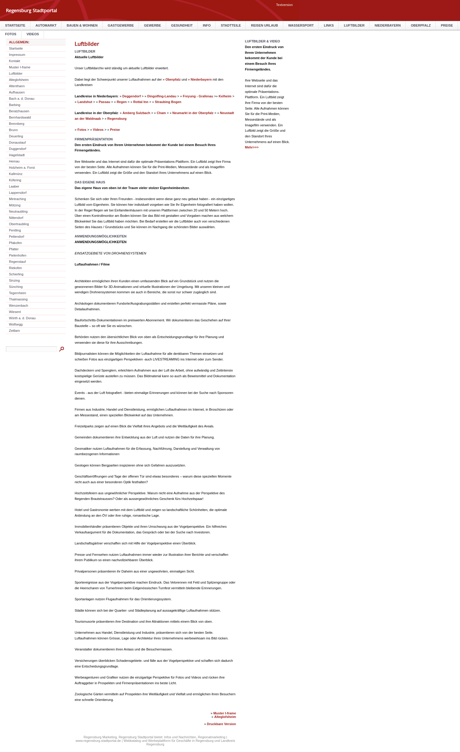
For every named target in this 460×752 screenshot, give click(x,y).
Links (329, 25)
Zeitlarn (14, 330)
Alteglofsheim (19, 80)
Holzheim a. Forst (22, 167)
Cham (161, 113)
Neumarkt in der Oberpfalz (193, 113)
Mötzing (15, 205)
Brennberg (16, 123)
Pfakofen (15, 243)
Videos (98, 129)
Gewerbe (152, 25)
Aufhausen (17, 92)
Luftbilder (354, 25)
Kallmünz (15, 174)
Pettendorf (16, 236)
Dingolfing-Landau (161, 96)
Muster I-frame (19, 67)
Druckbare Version (221, 724)
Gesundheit (182, 25)
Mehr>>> (252, 147)
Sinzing (14, 280)
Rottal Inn (140, 102)
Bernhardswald (20, 117)
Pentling (15, 230)
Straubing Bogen (168, 102)
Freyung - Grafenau (198, 96)
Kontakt (14, 61)
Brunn (13, 130)
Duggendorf (17, 149)
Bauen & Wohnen (82, 25)
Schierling (16, 274)
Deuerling (16, 136)
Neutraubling (18, 211)
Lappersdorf (18, 192)
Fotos (81, 129)
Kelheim (225, 96)
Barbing (14, 105)
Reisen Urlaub (264, 25)
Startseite (15, 25)
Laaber (14, 186)
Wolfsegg (16, 324)
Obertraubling (19, 224)
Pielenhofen (17, 255)
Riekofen (15, 268)
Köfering (15, 180)
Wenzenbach (18, 305)
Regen (122, 102)
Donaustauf (17, 142)
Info (207, 25)
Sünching (16, 286)
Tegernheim (17, 293)
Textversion (284, 5)
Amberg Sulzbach (136, 113)
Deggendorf (131, 96)
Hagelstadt (17, 155)
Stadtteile (231, 25)
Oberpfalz (421, 25)
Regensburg (116, 118)
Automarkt (46, 25)
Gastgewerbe (121, 25)
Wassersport (301, 25)
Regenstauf (17, 261)
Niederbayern (388, 25)
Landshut (84, 102)
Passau (104, 102)
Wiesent (15, 312)
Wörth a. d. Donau (22, 318)
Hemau (14, 161)
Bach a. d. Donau (21, 98)
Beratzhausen (19, 111)
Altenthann (17, 86)
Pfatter (14, 249)
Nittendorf (16, 218)
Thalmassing (18, 299)
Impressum (17, 54)
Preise (447, 25)
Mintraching (17, 199)
